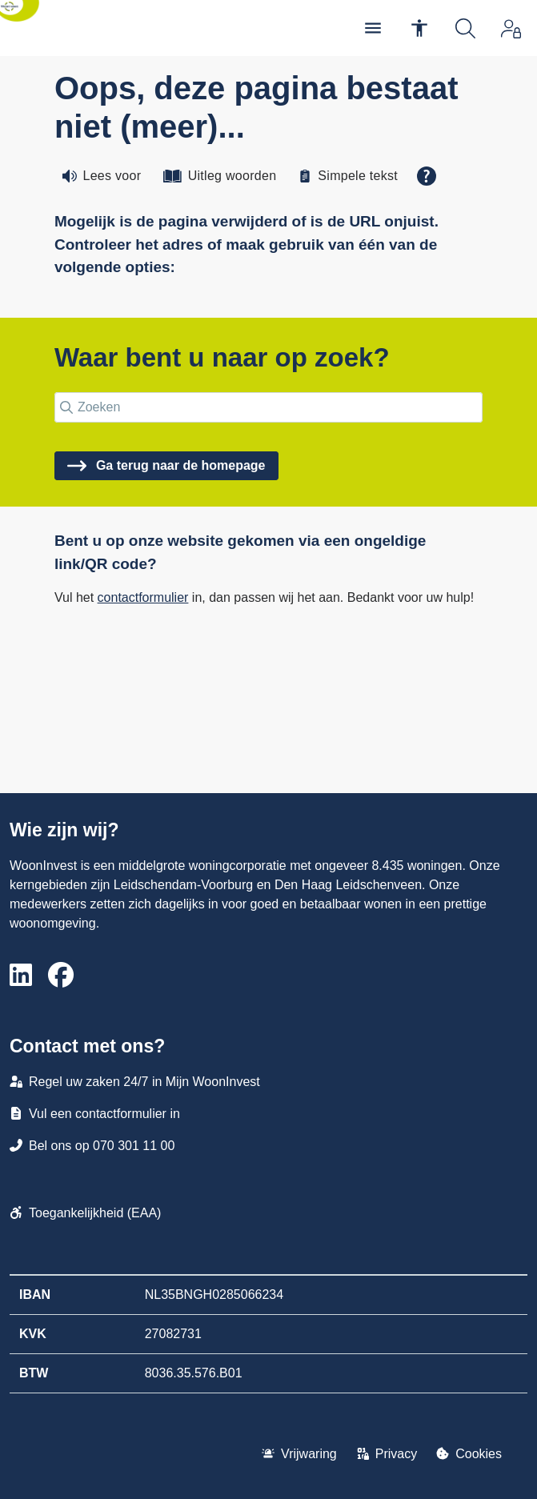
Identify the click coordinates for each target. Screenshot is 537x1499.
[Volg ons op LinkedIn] (21, 976)
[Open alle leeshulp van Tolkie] (426, 176)
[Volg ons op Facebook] (61, 976)
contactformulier (143, 597)
